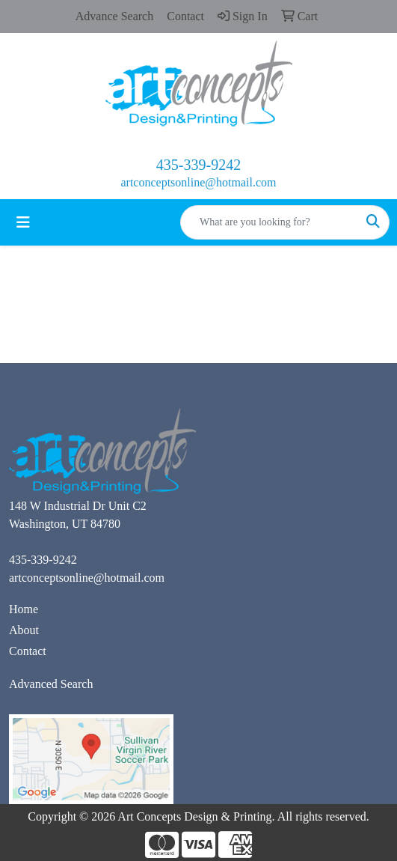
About (24, 630)
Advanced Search (51, 684)
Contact (27, 651)
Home (23, 609)
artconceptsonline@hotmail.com (198, 182)
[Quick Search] (269, 222)
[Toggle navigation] (23, 222)
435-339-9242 (198, 164)
